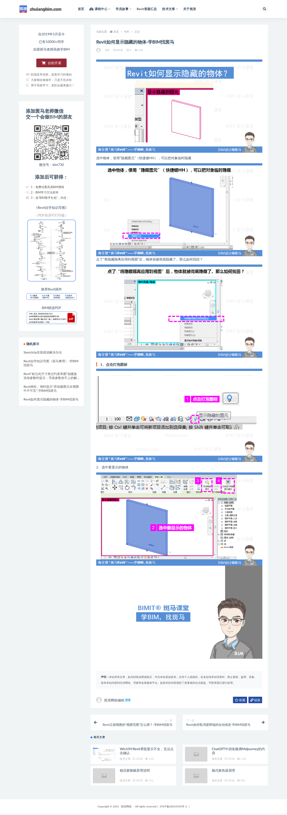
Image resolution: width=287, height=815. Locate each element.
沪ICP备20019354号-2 (173, 807)
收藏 (240, 700)
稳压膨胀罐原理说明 (135, 772)
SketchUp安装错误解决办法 (43, 352)
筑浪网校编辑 (113, 700)
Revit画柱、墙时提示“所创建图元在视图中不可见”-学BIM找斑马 (51, 388)
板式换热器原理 (223, 772)
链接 (255, 700)
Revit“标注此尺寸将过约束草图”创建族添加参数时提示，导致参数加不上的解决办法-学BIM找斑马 (50, 378)
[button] (51, 63)
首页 (116, 31)
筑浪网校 (126, 807)
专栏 (126, 31)
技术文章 (125, 760)
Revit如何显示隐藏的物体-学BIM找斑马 (51, 399)
